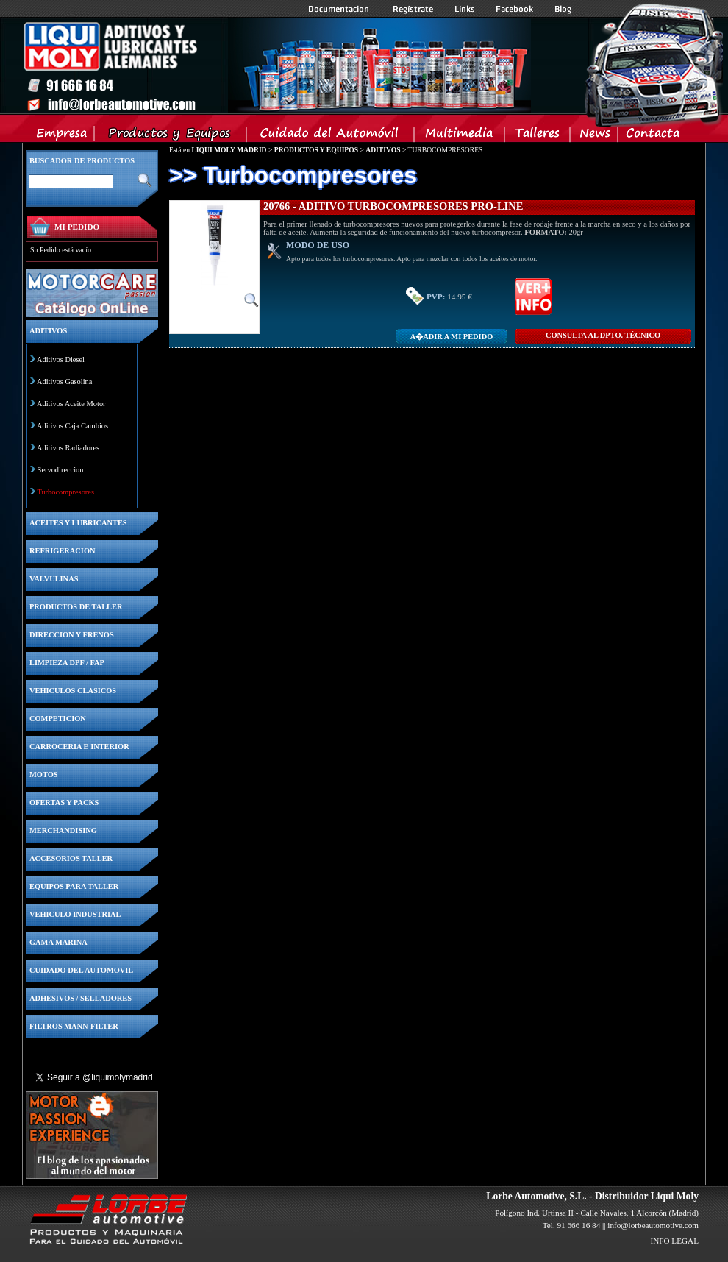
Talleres (538, 136)
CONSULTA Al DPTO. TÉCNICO (603, 335)
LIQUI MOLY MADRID (228, 150)
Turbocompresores (65, 492)
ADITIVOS (382, 150)
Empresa (62, 136)
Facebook (514, 9)
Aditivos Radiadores (68, 448)
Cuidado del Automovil (331, 136)
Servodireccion (61, 470)
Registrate (413, 9)
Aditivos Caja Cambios (72, 426)
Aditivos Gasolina (64, 381)
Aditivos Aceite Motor (71, 404)
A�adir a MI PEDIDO (451, 337)
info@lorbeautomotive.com (653, 1225)
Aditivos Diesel (61, 359)
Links (464, 9)
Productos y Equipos (171, 136)
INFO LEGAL (674, 1240)
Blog (563, 9)
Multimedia (460, 136)
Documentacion (340, 9)
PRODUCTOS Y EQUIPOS (316, 150)
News (594, 136)
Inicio (276, 65)
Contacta (652, 136)
